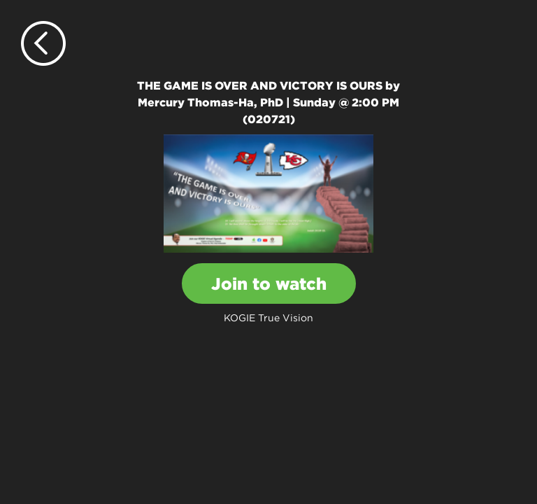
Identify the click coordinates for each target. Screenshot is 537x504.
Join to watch (269, 283)
